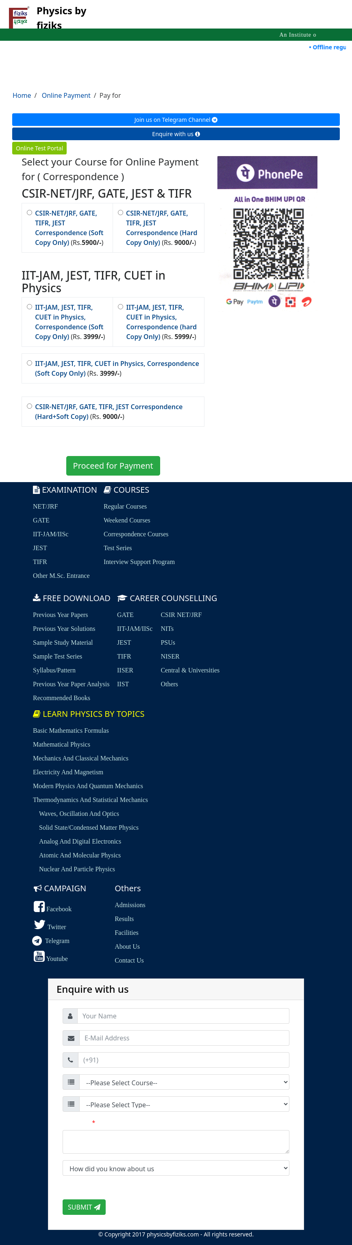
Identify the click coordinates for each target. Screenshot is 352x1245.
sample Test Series (57, 656)
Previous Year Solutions (64, 628)
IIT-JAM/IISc (50, 534)
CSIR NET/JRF (181, 614)
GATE (41, 520)
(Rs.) (65, 228)
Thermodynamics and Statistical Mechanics (90, 799)
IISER (125, 670)
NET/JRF (45, 506)
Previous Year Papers (60, 614)
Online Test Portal (39, 148)
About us (127, 946)
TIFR (40, 561)
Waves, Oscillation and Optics (79, 813)
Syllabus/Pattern (54, 670)
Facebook (53, 909)
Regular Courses (125, 506)
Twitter (50, 926)
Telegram (52, 940)
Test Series (118, 547)
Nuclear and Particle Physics (77, 869)
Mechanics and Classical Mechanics (80, 758)
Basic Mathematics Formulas (71, 730)
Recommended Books (61, 697)
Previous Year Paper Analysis (71, 684)
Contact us (129, 960)
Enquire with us (176, 134)
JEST (40, 547)
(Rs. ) (157, 228)
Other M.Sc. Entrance (61, 575)
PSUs (168, 642)
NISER (170, 656)
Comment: (79, 1122)
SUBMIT (84, 1207)
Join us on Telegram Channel (176, 119)
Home (22, 95)
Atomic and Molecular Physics (80, 855)
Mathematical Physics (61, 744)
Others (169, 684)
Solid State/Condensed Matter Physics (89, 827)
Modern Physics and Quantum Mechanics (88, 785)
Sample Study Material (63, 642)
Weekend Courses (127, 520)
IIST (123, 684)
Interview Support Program (139, 561)
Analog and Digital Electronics (80, 841)
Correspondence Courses (136, 534)
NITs (167, 628)
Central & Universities (190, 670)
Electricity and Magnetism (68, 772)
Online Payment (66, 95)
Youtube (51, 958)
